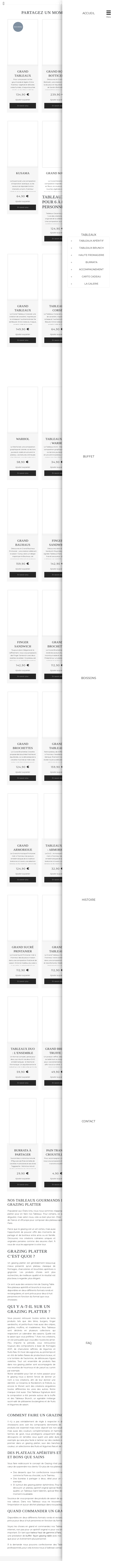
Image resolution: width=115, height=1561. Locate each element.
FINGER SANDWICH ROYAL (57, 542)
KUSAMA (23, 173)
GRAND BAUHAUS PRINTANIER (23, 542)
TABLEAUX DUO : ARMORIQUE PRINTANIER (58, 847)
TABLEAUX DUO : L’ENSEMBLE (23, 1050)
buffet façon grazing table (39, 1536)
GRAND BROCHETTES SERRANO (58, 643)
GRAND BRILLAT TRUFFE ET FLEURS (57, 1050)
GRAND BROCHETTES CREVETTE (23, 745)
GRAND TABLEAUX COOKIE (57, 948)
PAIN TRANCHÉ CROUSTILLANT (57, 1152)
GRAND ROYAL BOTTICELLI (57, 73)
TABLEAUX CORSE (57, 307)
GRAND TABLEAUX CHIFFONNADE (57, 745)
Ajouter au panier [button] (22, 100)
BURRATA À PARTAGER (22, 1152)
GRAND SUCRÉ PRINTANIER (23, 948)
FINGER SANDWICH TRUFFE (22, 643)
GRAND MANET (57, 173)
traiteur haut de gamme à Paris (45, 1532)
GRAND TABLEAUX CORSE (23, 307)
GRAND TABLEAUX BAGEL (23, 73)
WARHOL (22, 439)
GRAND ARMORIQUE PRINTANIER (22, 847)
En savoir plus (22, 106)
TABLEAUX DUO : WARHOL (58, 440)
